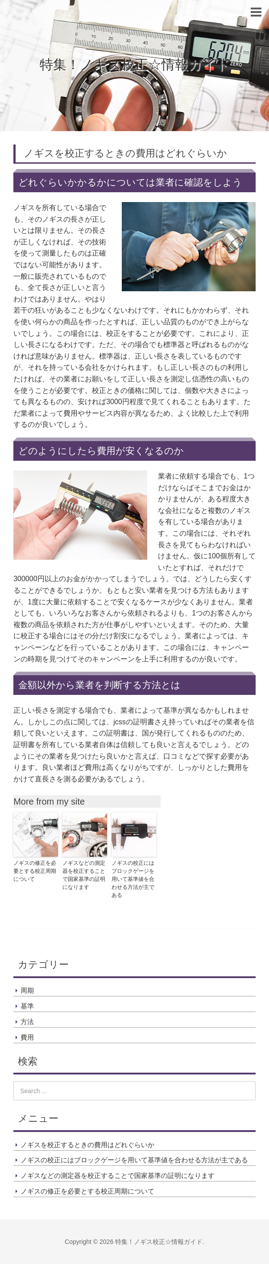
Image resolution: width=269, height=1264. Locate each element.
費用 (27, 1037)
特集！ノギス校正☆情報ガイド (135, 64)
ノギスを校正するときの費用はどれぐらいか (87, 1144)
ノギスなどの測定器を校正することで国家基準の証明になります (83, 875)
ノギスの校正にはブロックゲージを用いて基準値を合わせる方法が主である (133, 879)
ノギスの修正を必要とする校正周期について (34, 871)
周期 (27, 990)
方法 (27, 1021)
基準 (27, 1006)
